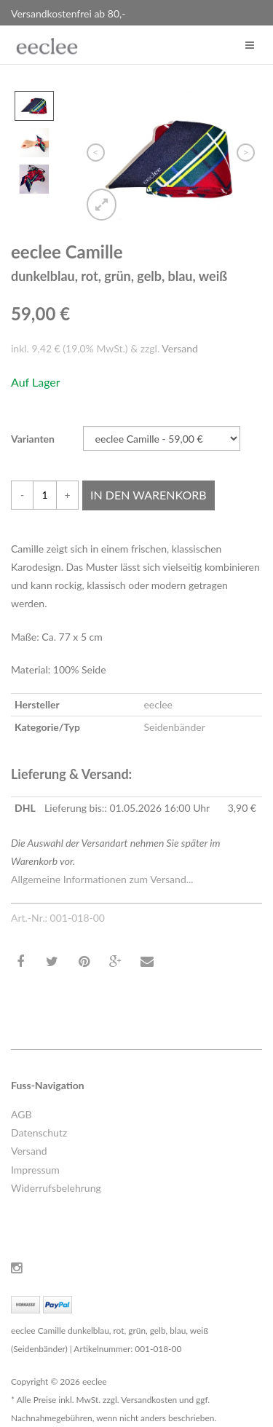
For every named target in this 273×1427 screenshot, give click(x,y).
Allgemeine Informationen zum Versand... (102, 879)
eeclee (158, 704)
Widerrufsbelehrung (56, 1188)
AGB (21, 1114)
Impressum (35, 1169)
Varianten (33, 438)
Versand (180, 348)
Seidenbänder (174, 727)
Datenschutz (39, 1132)
